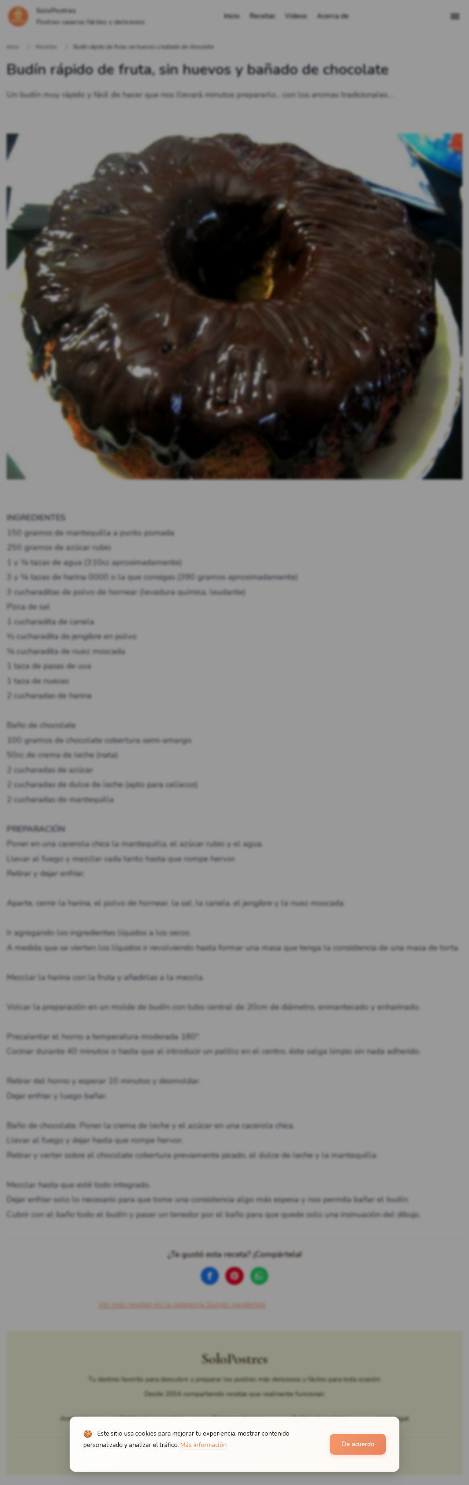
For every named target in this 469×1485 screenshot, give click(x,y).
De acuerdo (357, 1444)
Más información (203, 1445)
